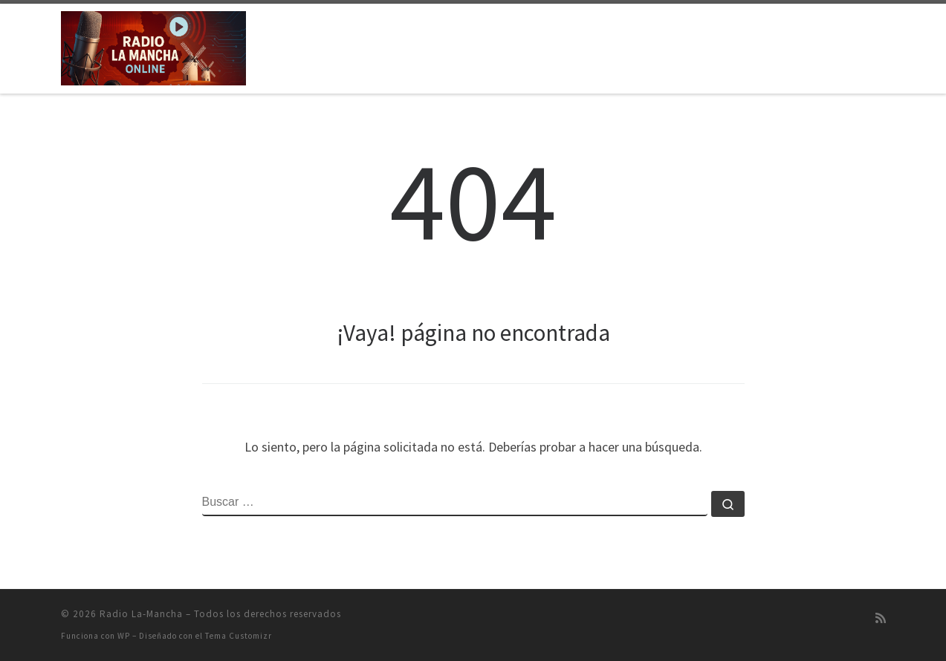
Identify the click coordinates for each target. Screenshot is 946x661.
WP (123, 636)
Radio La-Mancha (141, 614)
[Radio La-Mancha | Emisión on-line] (154, 45)
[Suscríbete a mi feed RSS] (880, 618)
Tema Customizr (238, 636)
